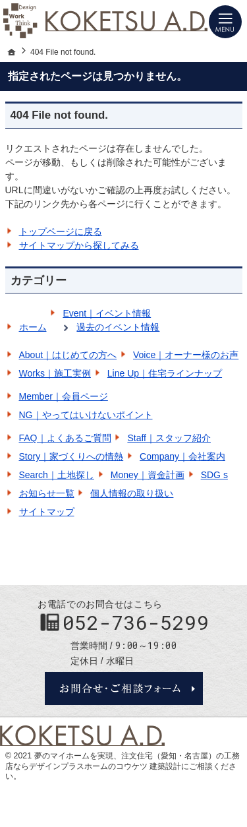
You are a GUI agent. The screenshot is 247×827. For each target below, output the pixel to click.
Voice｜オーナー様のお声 (185, 355)
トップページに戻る (60, 231)
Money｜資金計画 (147, 475)
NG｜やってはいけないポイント (86, 415)
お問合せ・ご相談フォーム (124, 688)
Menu (225, 21)
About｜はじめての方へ (68, 355)
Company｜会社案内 (182, 456)
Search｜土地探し (56, 475)
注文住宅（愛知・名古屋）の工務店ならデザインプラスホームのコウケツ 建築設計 (122, 761)
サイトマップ (46, 511)
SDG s (214, 475)
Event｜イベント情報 (107, 313)
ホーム (33, 327)
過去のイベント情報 (117, 327)
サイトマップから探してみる (79, 245)
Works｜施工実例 (55, 373)
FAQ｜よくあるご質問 (65, 438)
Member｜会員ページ (63, 396)
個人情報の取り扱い (131, 493)
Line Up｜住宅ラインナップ (164, 373)
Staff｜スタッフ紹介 (169, 438)
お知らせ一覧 (46, 493)
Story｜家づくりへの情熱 (71, 456)
